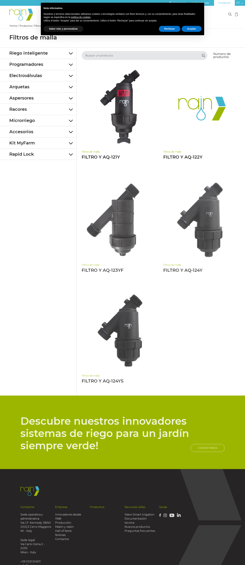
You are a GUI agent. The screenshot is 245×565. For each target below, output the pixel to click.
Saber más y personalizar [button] (63, 28)
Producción (63, 522)
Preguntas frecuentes (140, 531)
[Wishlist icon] (236, 14)
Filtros (37, 25)
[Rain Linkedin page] (179, 515)
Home (13, 25)
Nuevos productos (137, 526)
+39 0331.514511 (30, 561)
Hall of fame (63, 531)
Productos (25, 25)
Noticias (60, 535)
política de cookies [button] (81, 17)
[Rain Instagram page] (165, 515)
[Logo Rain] (22, 14)
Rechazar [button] (169, 28)
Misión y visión (64, 526)
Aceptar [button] (191, 28)
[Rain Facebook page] (160, 515)
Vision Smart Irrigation (139, 514)
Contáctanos (207, 458)
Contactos (224, 2)
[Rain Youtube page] (171, 515)
